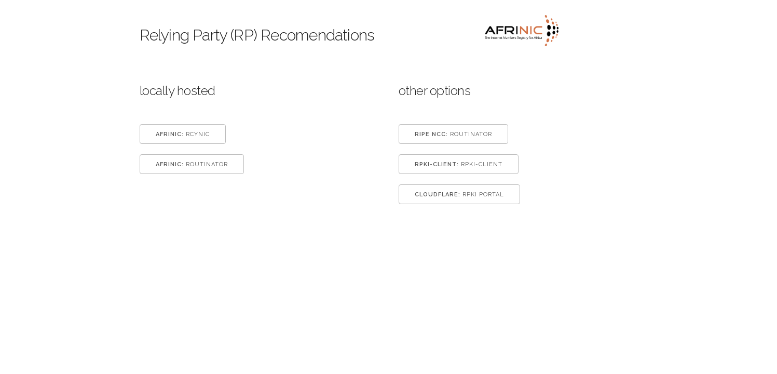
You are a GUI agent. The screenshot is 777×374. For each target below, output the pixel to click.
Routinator (192, 164)
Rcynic (183, 134)
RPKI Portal (459, 194)
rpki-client (458, 164)
